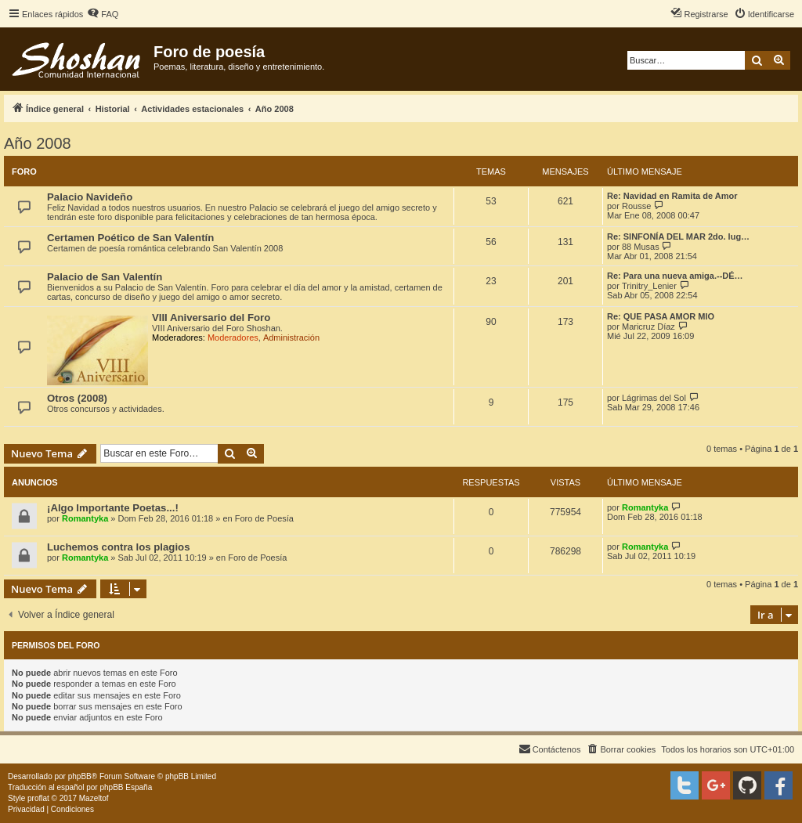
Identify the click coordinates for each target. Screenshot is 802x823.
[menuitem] (102, 14)
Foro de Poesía (264, 518)
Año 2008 (37, 143)
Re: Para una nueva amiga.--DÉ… (675, 275)
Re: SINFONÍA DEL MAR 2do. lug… (678, 236)
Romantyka (85, 518)
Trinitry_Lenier (649, 286)
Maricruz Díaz (648, 326)
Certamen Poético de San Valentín (130, 238)
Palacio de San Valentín (104, 277)
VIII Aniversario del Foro (211, 317)
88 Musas (640, 246)
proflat (38, 798)
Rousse (636, 206)
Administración (291, 337)
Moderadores (233, 337)
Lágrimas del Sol (654, 397)
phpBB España (125, 787)
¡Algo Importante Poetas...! (113, 508)
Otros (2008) (77, 398)
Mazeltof (94, 798)
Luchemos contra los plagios (118, 547)
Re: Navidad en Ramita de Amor (672, 195)
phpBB (80, 776)
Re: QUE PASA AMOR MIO (660, 316)
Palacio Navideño (89, 197)
